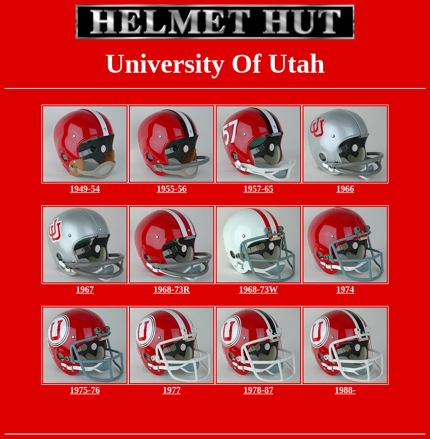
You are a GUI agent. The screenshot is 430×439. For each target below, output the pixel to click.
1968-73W (258, 289)
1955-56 (171, 188)
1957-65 (258, 188)
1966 (345, 188)
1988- (345, 390)
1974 (345, 289)
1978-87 (258, 390)
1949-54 (85, 188)
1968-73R (171, 289)
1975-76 (85, 390)
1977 (172, 390)
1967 (85, 289)
